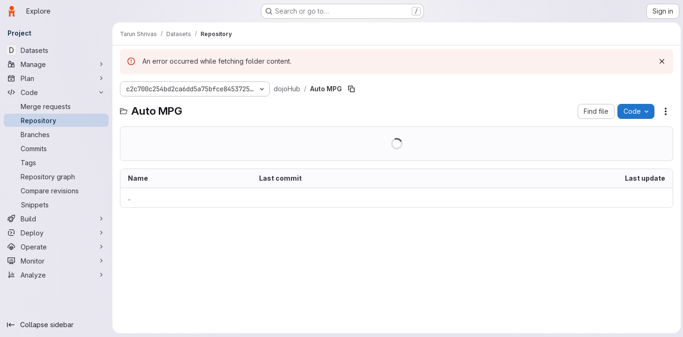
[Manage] (56, 64)
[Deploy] (56, 232)
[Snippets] (56, 204)
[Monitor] (56, 260)
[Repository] (56, 120)
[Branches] (56, 134)
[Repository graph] (56, 176)
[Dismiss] (660, 61)
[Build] (56, 218)
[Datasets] (56, 50)
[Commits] (56, 148)
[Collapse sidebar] (56, 324)
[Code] (56, 92)
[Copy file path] (351, 88)
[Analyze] (56, 274)
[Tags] (56, 162)
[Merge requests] (56, 106)
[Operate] (56, 246)
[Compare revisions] (56, 190)
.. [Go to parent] (129, 198)
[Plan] (56, 78)
